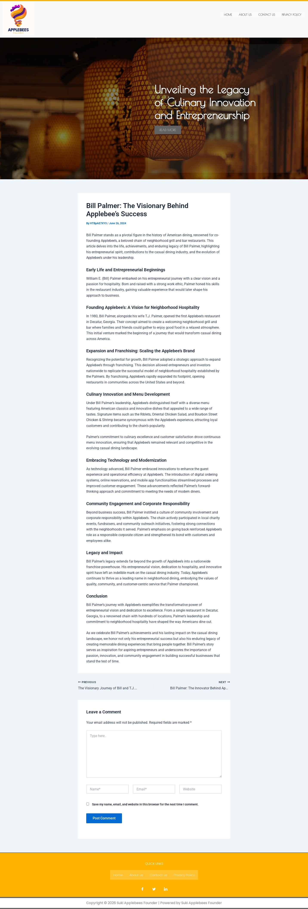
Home (228, 14)
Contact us (266, 14)
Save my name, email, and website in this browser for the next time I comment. (145, 804)
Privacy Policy (291, 14)
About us (245, 14)
